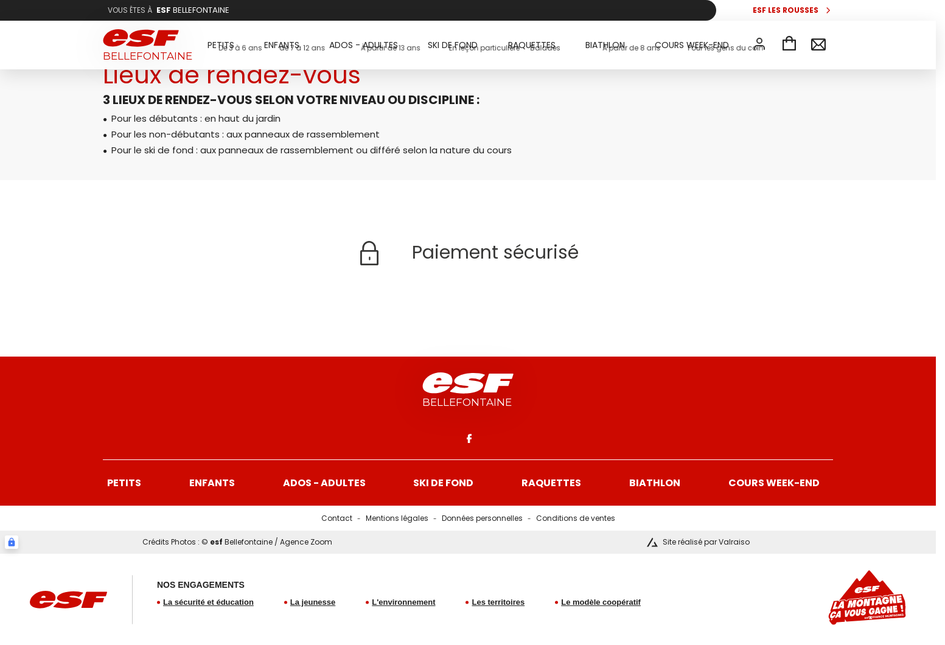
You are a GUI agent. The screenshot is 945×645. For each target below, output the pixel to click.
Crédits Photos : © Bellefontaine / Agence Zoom (237, 542)
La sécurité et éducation (208, 602)
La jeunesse (312, 602)
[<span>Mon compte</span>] (759, 44)
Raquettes (551, 483)
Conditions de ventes (575, 518)
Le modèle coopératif (601, 602)
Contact (336, 518)
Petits (124, 483)
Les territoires (498, 602)
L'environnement (403, 602)
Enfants (212, 483)
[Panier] (789, 45)
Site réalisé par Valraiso (706, 542)
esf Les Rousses (785, 10)
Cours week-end (774, 483)
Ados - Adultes (324, 483)
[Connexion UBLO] (11, 542)
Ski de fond (443, 483)
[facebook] (468, 438)
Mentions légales (397, 518)
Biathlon (654, 483)
